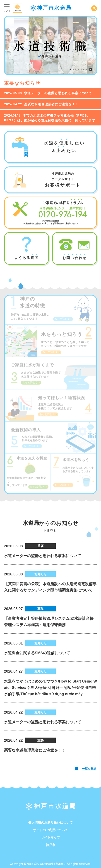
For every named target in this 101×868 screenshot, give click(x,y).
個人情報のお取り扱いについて (50, 822)
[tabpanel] (50, 45)
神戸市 (50, 845)
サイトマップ (50, 837)
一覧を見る (85, 768)
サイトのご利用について (50, 830)
